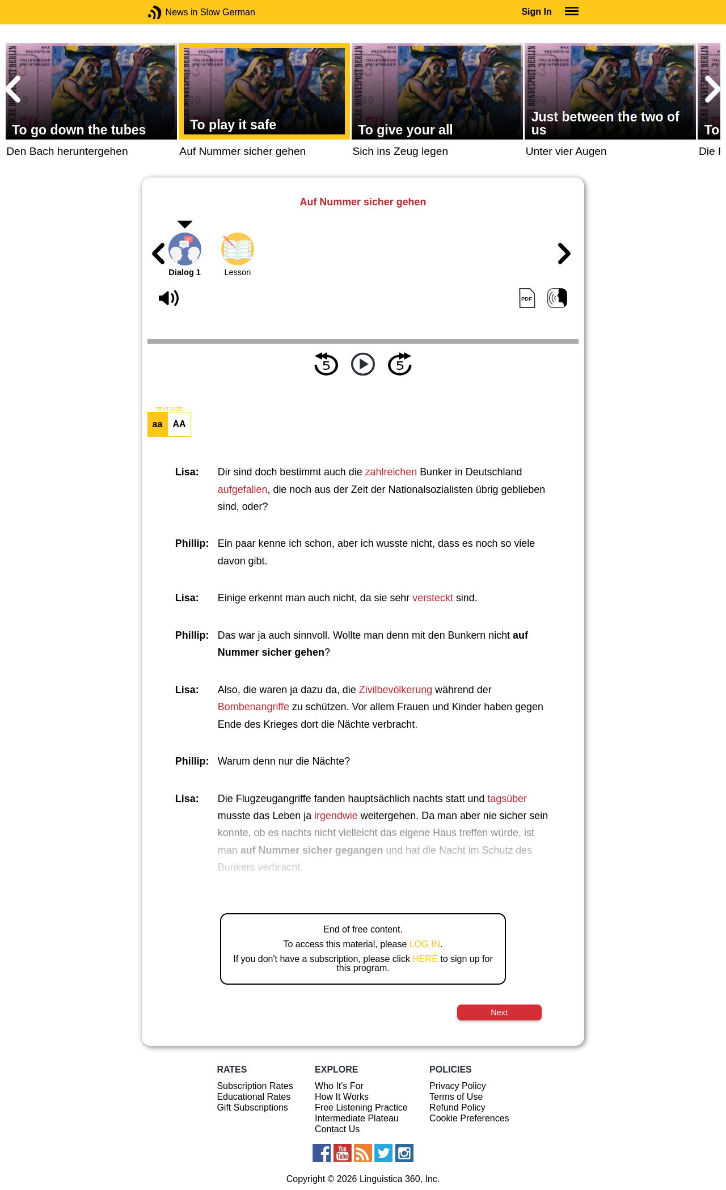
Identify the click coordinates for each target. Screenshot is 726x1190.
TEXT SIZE (169, 409)
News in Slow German (172, 12)
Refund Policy (457, 1107)
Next (499, 1012)
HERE (424, 959)
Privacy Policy (457, 1086)
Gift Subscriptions (252, 1107)
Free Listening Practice (361, 1107)
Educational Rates (253, 1097)
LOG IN (425, 944)
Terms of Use (456, 1097)
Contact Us (337, 1129)
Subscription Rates (255, 1086)
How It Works (342, 1097)
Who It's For (339, 1086)
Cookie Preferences (469, 1118)
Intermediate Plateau (357, 1118)
